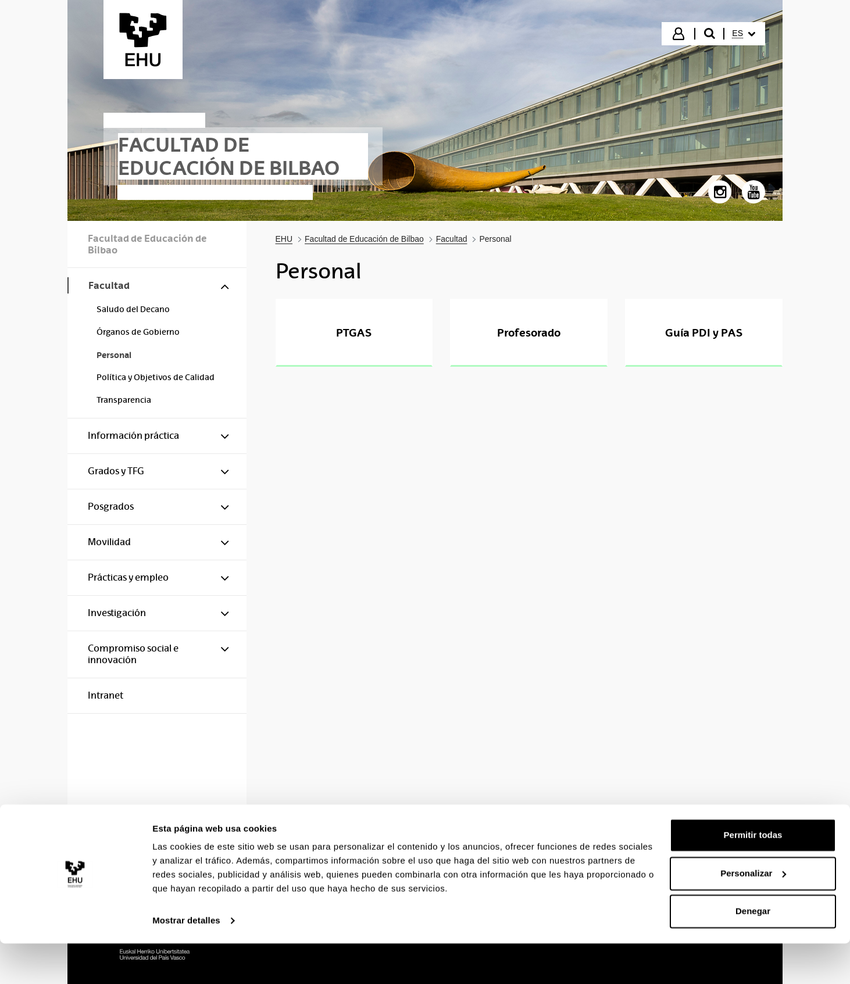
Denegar (752, 952)
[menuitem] (743, 33)
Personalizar (753, 913)
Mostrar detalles (186, 961)
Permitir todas (753, 876)
